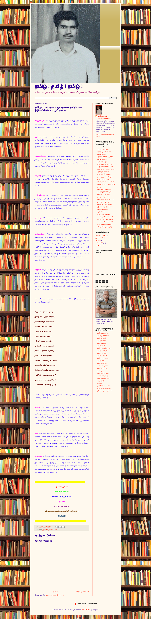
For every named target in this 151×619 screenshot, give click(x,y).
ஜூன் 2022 (99, 238)
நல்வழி (99, 371)
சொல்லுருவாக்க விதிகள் (105, 182)
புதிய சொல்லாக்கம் (103, 212)
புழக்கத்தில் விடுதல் (103, 214)
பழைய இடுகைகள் (82, 591)
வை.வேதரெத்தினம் (103, 388)
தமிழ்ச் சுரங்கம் (102, 341)
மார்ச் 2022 (99, 245)
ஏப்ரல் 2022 (99, 243)
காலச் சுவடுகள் (102, 366)
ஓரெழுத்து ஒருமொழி (104, 177)
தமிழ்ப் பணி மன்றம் (104, 348)
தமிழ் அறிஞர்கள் (103, 333)
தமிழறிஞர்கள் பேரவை (105, 192)
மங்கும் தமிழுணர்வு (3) (105, 222)
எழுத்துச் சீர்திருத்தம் (104, 174)
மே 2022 (98, 240)
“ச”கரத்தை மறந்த (103, 149)
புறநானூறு (100, 381)
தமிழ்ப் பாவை (102, 353)
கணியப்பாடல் (102, 368)
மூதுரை (99, 383)
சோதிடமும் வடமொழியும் (106, 184)
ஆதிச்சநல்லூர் (102, 159)
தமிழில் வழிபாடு (103, 197)
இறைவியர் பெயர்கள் (104, 164)
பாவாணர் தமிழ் (102, 376)
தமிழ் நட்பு (100, 345)
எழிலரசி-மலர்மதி (103, 172)
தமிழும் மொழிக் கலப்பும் (105, 199)
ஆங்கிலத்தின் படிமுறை (105, 157)
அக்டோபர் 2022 (101, 235)
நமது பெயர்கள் (102, 209)
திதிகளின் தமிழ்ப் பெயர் (49, 529)
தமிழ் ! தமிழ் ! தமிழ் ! (59, 86)
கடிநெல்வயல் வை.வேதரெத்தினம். (104, 117)
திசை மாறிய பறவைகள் (105, 391)
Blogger (88, 609)
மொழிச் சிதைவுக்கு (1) (104, 224)
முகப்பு (55, 591)
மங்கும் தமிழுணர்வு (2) (105, 219)
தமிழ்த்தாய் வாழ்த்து (104, 189)
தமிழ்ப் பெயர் (102, 355)
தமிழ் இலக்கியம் (103, 335)
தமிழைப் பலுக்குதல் (104, 202)
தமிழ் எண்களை (102, 187)
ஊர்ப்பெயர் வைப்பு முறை (106, 169)
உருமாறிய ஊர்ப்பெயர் (105, 167)
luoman (83, 609)
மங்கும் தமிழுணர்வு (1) (105, 217)
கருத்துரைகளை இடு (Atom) (55, 595)
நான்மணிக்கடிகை (103, 373)
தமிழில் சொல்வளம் (104, 194)
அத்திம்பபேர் (101, 154)
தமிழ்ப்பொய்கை (102, 358)
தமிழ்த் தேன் (101, 343)
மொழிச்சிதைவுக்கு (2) (104, 227)
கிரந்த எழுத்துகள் (103, 179)
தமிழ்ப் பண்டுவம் (103, 351)
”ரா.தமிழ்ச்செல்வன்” (104, 152)
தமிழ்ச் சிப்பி (101, 338)
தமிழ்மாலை (101, 361)
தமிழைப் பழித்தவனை (104, 204)
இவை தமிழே (102, 162)
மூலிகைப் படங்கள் (103, 386)
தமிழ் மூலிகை (102, 363)
